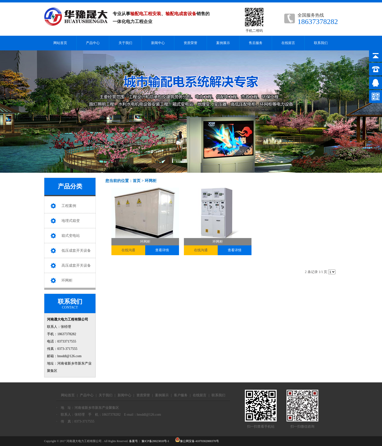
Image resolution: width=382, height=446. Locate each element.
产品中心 (93, 43)
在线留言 (288, 43)
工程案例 (68, 206)
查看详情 (162, 250)
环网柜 (66, 280)
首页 (137, 181)
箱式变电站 (70, 236)
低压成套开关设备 (76, 250)
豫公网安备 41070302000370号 (197, 441)
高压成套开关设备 (76, 265)
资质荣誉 (190, 43)
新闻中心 (158, 43)
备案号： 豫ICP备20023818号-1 (149, 441)
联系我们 (321, 43)
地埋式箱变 (70, 221)
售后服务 (256, 43)
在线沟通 (128, 250)
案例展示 (223, 43)
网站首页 (60, 43)
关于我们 (125, 43)
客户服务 (181, 395)
